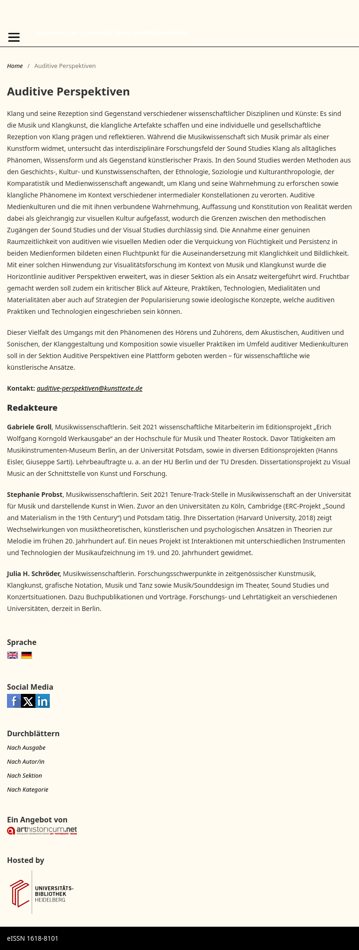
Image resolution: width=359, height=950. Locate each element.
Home (15, 65)
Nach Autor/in (26, 761)
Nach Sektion (24, 775)
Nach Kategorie (27, 789)
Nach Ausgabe (26, 747)
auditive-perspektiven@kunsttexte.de (89, 388)
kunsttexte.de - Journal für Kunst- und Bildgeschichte (113, 32)
